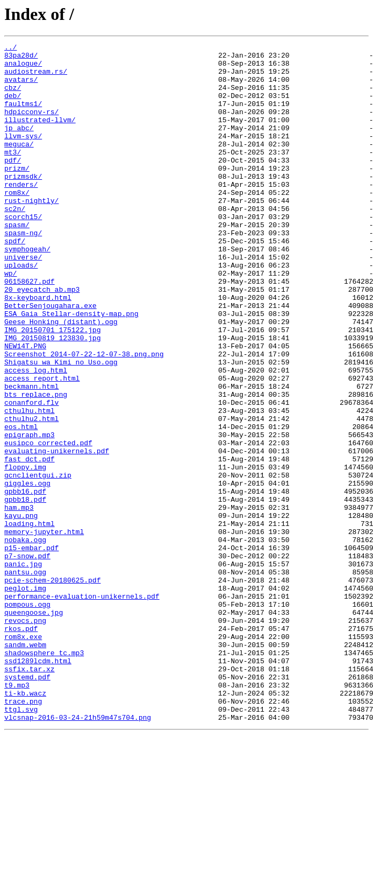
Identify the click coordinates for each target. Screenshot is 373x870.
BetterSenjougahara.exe (50, 358)
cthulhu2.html (31, 494)
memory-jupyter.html (44, 630)
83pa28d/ (21, 58)
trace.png (23, 833)
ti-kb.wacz (25, 824)
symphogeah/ (27, 291)
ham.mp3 (19, 601)
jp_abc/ (19, 145)
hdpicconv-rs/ (31, 126)
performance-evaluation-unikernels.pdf (82, 707)
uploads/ (21, 310)
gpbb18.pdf (25, 591)
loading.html (29, 620)
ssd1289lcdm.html (37, 785)
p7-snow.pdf (27, 659)
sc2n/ (14, 242)
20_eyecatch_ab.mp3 (42, 339)
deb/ (12, 106)
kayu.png (21, 610)
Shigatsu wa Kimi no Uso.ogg (61, 426)
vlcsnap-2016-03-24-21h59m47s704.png (77, 853)
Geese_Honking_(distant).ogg (61, 378)
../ (10, 48)
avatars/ (21, 87)
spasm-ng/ (23, 271)
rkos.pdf (21, 746)
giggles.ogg (27, 572)
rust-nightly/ (31, 232)
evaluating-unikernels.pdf (56, 533)
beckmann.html (31, 455)
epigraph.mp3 (29, 513)
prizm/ (17, 194)
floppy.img (25, 552)
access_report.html (42, 446)
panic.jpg (23, 668)
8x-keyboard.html (37, 349)
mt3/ (12, 174)
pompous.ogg (27, 717)
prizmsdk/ (23, 203)
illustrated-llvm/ (40, 136)
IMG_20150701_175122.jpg (52, 387)
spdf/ (14, 281)
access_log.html (35, 436)
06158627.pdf (29, 329)
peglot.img (25, 698)
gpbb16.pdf (25, 581)
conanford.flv (31, 475)
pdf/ (12, 184)
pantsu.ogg (25, 678)
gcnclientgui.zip (37, 562)
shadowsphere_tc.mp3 (44, 775)
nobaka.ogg (25, 639)
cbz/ (12, 97)
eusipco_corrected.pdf (48, 523)
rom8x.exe (23, 756)
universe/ (23, 300)
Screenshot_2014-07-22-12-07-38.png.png (83, 417)
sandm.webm (25, 765)
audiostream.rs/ (35, 77)
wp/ (10, 320)
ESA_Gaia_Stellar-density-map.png (71, 368)
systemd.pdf (27, 804)
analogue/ (23, 68)
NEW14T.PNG (25, 407)
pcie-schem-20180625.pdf (52, 688)
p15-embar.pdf (31, 649)
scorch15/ (23, 252)
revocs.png (25, 736)
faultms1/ (23, 116)
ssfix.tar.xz (29, 794)
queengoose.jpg (33, 727)
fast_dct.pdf (29, 543)
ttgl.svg (21, 843)
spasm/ (17, 261)
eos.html (21, 504)
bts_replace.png (35, 465)
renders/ (21, 213)
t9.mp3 (17, 814)
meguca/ (19, 165)
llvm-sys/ (23, 155)
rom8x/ (17, 223)
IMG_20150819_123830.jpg (52, 397)
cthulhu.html (29, 484)
